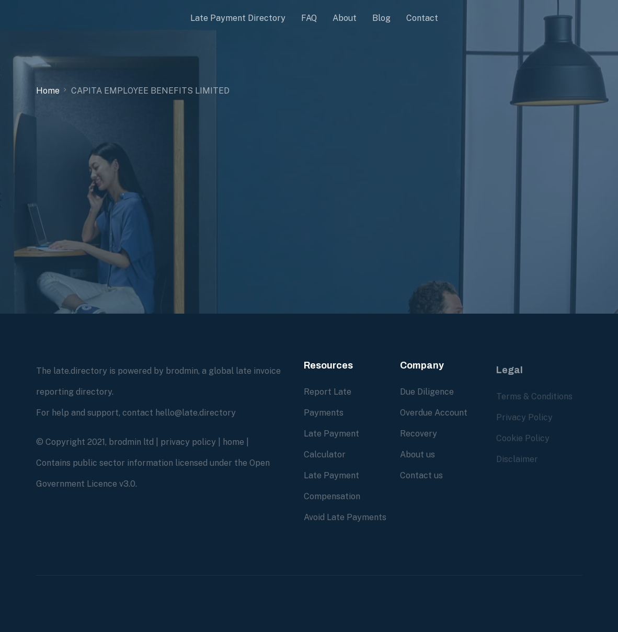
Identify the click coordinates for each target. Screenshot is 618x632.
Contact (422, 18)
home (233, 442)
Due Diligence (427, 392)
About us (417, 454)
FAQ (309, 18)
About (345, 18)
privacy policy (188, 442)
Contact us (421, 475)
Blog (381, 18)
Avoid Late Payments (345, 517)
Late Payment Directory (237, 18)
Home (48, 91)
